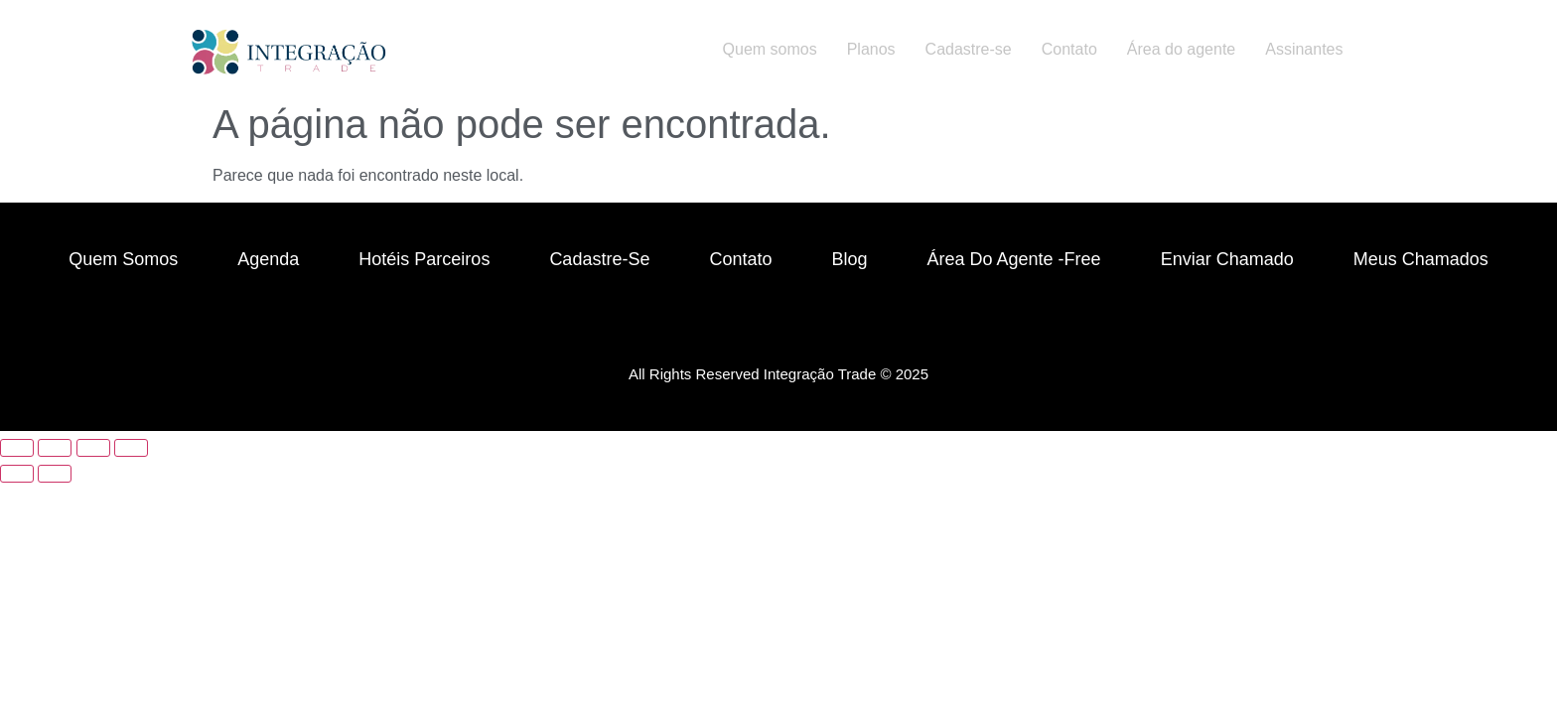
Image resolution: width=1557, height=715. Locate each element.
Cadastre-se (968, 49)
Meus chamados (1420, 259)
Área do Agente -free (1014, 259)
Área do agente (1181, 49)
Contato (1069, 49)
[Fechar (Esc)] (131, 448)
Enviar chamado (1227, 259)
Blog (849, 259)
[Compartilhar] (93, 448)
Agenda (268, 259)
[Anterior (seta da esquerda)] (17, 474)
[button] (1308, 49)
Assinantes (1304, 49)
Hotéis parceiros (424, 259)
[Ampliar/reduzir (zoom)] (17, 448)
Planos (871, 49)
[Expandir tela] (54, 448)
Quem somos (770, 49)
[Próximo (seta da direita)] (54, 474)
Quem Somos (123, 259)
